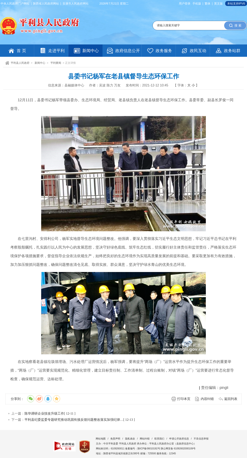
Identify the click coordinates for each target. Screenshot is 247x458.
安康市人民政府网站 (76, 3)
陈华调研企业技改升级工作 (44, 413)
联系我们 (159, 438)
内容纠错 (207, 399)
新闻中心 (40, 62)
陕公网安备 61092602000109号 (178, 448)
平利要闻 (55, 62)
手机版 (196, 3)
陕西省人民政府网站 (46, 3)
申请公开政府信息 (179, 438)
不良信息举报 (201, 438)
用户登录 (184, 3)
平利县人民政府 (20, 62)
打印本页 (183, 399)
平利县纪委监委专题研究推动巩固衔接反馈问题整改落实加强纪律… (73, 419)
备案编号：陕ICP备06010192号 (142, 448)
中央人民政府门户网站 (15, 3)
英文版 (218, 3)
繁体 (207, 3)
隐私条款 (130, 438)
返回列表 (230, 399)
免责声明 (115, 438)
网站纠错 (145, 438)
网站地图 (101, 438)
